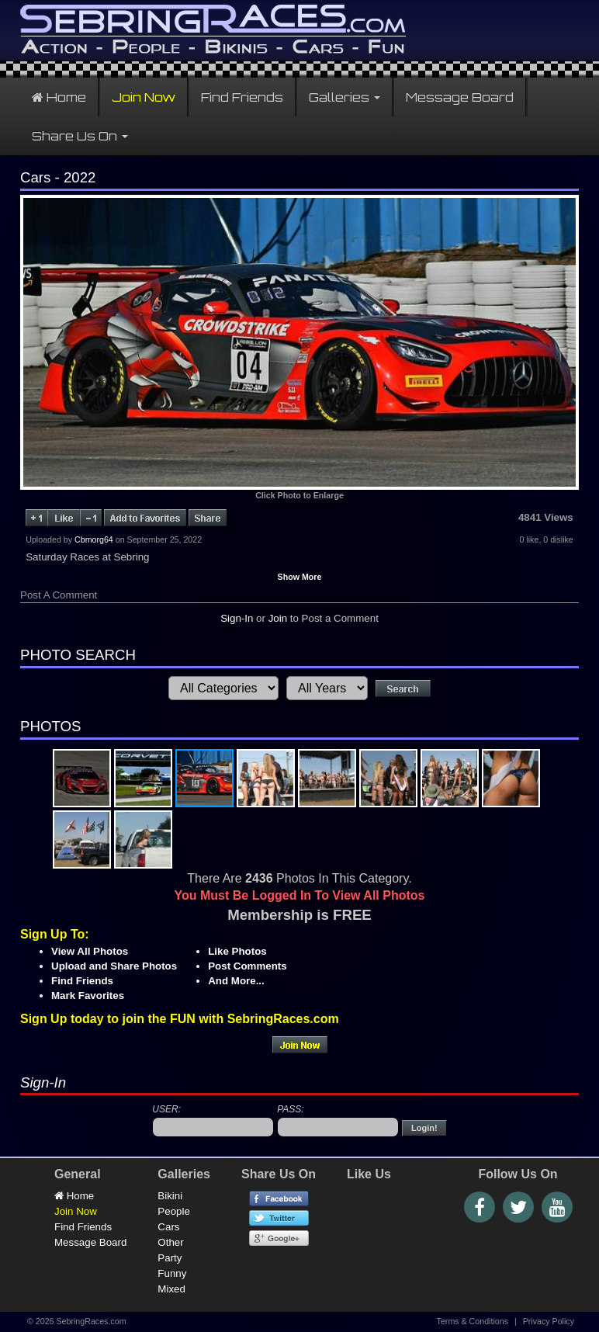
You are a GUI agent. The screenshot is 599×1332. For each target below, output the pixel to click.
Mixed (171, 1289)
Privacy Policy (548, 1321)
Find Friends (242, 97)
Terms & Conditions (472, 1321)
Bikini (170, 1196)
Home (59, 97)
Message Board (460, 97)
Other (170, 1242)
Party (170, 1258)
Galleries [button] (344, 97)
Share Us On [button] (80, 136)
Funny (172, 1273)
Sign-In (236, 618)
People (174, 1211)
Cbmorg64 (93, 539)
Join (277, 618)
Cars (168, 1227)
